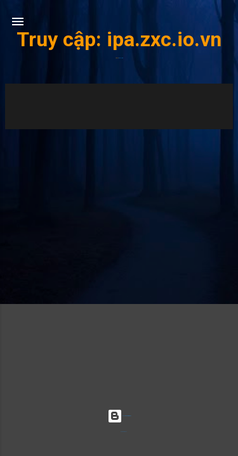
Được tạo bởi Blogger (119, 415)
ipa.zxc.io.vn (164, 39)
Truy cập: (62, 39)
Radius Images (124, 431)
